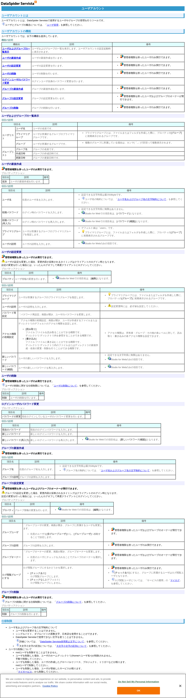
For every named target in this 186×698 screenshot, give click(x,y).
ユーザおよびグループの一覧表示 (20, 115)
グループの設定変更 (12, 483)
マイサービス (25, 671)
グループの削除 (10, 592)
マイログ (175, 580)
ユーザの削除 (8, 375)
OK (138, 690)
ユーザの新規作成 (11, 164)
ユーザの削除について (65, 385)
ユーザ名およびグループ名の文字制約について (141, 199)
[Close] (180, 686)
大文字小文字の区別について (71, 646)
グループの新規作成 (12, 448)
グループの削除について (69, 602)
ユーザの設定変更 (11, 252)
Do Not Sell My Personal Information (138, 681)
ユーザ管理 (52, 25)
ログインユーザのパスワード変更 (20, 404)
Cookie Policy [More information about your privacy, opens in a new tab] (50, 686)
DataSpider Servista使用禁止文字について (62, 641)
